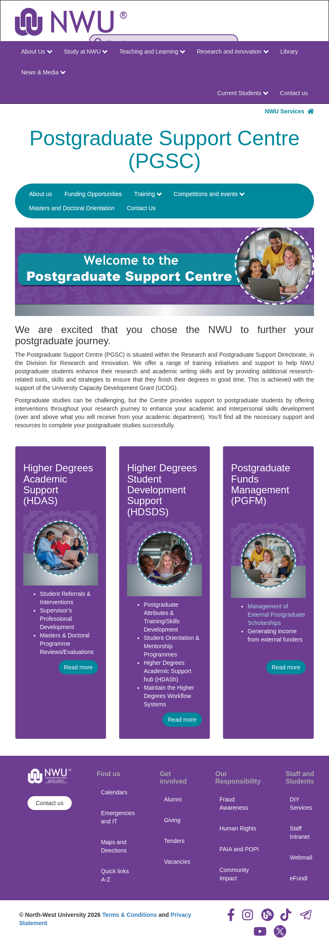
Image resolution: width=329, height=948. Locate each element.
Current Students (242, 93)
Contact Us (141, 208)
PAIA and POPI (239, 849)
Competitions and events (209, 194)
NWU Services (289, 111)
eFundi (299, 878)
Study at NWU (86, 51)
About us (40, 194)
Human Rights (237, 828)
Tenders (174, 841)
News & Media (43, 72)
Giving (172, 820)
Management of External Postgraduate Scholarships (276, 614)
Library (289, 51)
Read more (78, 667)
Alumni (173, 799)
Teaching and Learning (152, 51)
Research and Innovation (233, 51)
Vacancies (177, 861)
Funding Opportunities (93, 194)
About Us (36, 51)
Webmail (301, 857)
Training (148, 194)
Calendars (114, 792)
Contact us (294, 93)
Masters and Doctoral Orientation (71, 208)
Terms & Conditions (129, 914)
